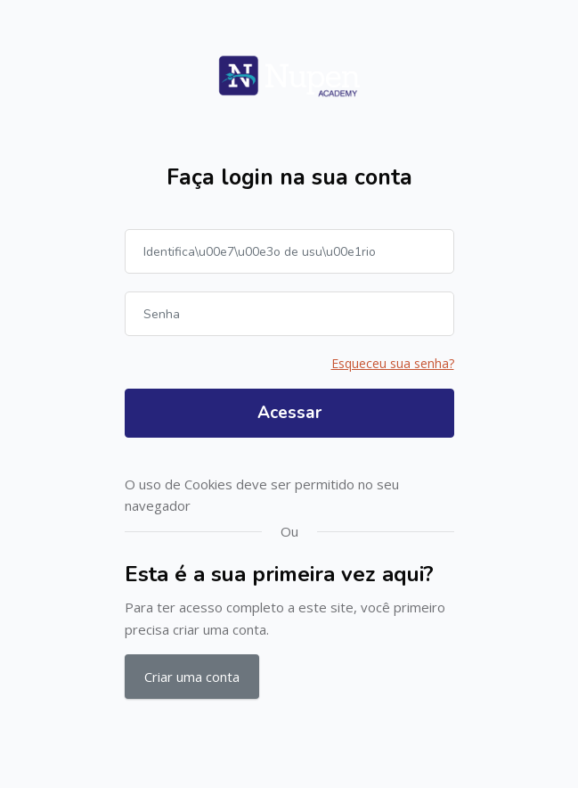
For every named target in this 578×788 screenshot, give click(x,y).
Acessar (289, 412)
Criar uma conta (192, 676)
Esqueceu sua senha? (392, 363)
